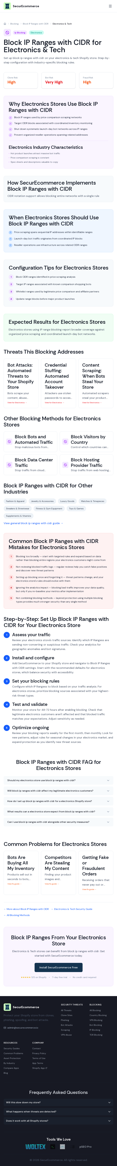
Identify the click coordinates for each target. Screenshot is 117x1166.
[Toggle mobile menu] (110, 6)
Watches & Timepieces (92, 501)
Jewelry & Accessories (42, 501)
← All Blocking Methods (17, 915)
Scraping (65, 1030)
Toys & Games (76, 508)
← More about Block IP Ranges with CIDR (26, 909)
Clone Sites (66, 1015)
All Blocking (95, 1010)
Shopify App (39, 1068)
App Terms (37, 1063)
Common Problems (13, 1053)
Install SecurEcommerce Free (58, 967)
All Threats (66, 1010)
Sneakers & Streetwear (17, 508)
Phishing (65, 1020)
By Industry (9, 1063)
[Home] (5, 24)
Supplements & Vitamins (18, 515)
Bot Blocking (96, 1025)
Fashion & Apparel (15, 501)
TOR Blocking (96, 1034)
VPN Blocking (96, 1020)
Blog (6, 1073)
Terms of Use (38, 1058)
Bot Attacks (67, 1025)
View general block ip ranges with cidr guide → (33, 523)
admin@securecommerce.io (22, 1027)
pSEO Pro (86, 1147)
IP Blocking (95, 1030)
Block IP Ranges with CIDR (35, 23)
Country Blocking (98, 1015)
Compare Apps (11, 1068)
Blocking (14, 23)
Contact (36, 1048)
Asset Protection (12, 1058)
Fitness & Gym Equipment (49, 508)
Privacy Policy (39, 1053)
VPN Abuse (66, 1034)
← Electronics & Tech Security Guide (71, 909)
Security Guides (12, 1048)
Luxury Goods (67, 501)
